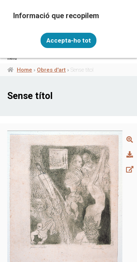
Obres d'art (51, 70)
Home (24, 70)
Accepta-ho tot (68, 40)
